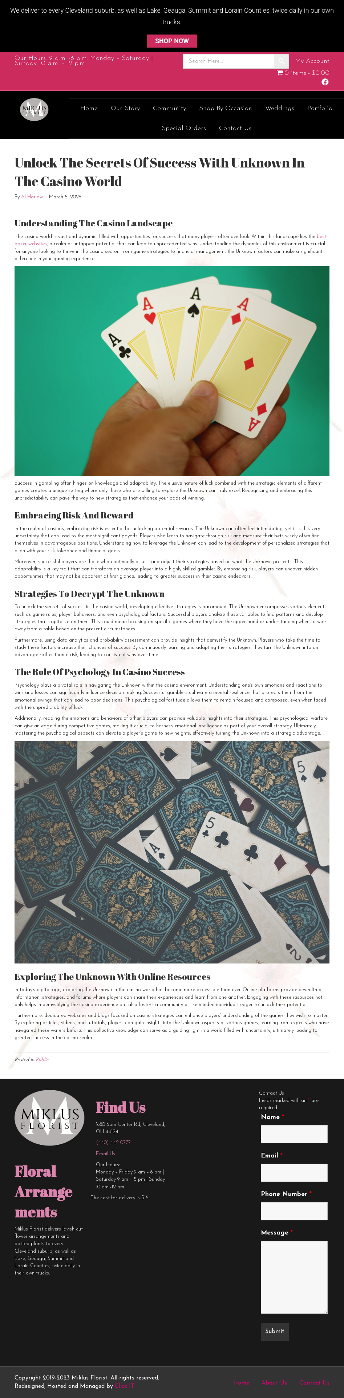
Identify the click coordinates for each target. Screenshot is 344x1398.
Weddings (279, 108)
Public (42, 1060)
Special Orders (184, 128)
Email (272, 1155)
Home (89, 108)
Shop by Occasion (225, 108)
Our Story (125, 108)
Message (277, 1232)
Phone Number (286, 1194)
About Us (274, 1383)
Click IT (124, 1386)
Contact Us (235, 128)
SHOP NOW (172, 41)
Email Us (105, 1154)
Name (272, 1117)
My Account (312, 61)
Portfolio (319, 108)
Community (169, 108)
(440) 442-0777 (113, 1143)
